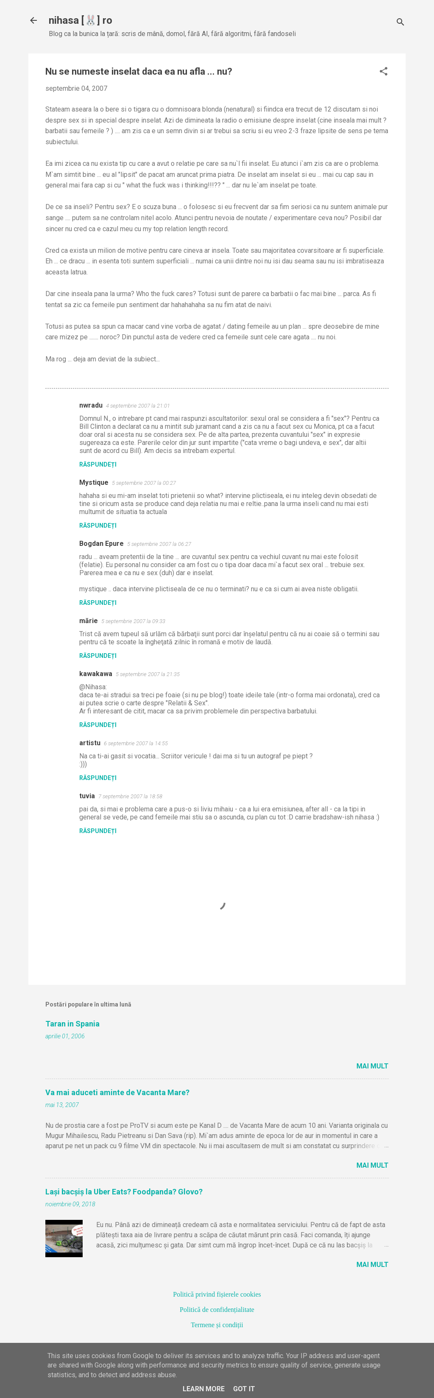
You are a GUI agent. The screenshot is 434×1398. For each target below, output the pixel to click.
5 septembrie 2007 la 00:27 (144, 483)
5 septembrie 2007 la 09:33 (133, 621)
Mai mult (372, 1066)
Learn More (204, 1389)
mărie (88, 621)
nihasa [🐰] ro (80, 20)
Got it (244, 1389)
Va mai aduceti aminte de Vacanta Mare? (117, 1092)
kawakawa (95, 674)
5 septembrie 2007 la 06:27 (159, 544)
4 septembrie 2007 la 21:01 (138, 406)
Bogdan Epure (101, 544)
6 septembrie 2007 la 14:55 (136, 743)
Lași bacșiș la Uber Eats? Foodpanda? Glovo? (124, 1191)
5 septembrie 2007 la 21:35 (148, 674)
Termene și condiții (217, 1324)
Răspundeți (98, 464)
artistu (89, 743)
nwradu (91, 405)
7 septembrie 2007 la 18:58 (130, 796)
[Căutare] (400, 23)
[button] (383, 72)
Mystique (93, 482)
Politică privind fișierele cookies (217, 1294)
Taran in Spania (72, 1023)
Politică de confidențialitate (217, 1309)
